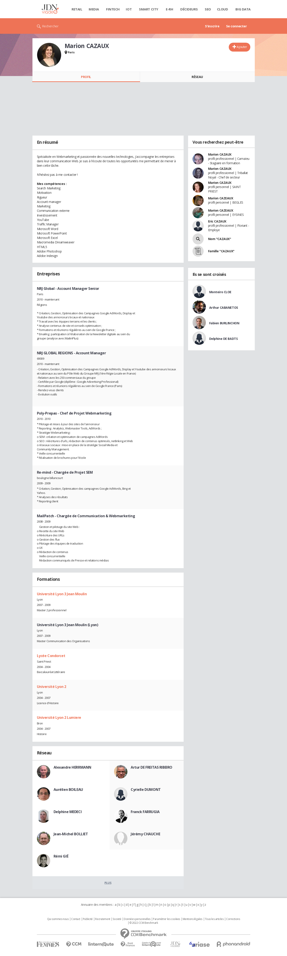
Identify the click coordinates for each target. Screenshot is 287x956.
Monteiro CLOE (220, 292)
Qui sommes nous (58, 919)
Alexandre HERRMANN (72, 767)
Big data (243, 9)
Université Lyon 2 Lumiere (59, 717)
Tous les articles (214, 919)
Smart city (148, 9)
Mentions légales (192, 919)
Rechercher (50, 26)
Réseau (197, 77)
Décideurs (189, 9)
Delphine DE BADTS (223, 339)
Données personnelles (137, 919)
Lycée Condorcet (51, 655)
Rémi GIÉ (61, 856)
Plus (107, 883)
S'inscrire (212, 26)
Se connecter (236, 26)
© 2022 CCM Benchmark (143, 922)
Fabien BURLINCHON (224, 323)
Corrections (233, 919)
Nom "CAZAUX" (219, 239)
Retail (77, 9)
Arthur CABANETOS (223, 307)
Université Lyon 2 (51, 686)
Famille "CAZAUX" (221, 251)
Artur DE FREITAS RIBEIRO (151, 767)
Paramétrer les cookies (166, 919)
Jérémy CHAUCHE (145, 834)
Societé (117, 919)
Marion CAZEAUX (220, 198)
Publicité (88, 919)
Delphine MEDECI (68, 811)
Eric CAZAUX (217, 221)
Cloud (222, 9)
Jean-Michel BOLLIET (71, 834)
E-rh (169, 9)
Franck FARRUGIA (145, 811)
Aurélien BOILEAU (68, 789)
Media (94, 9)
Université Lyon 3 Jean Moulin (62, 593)
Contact (75, 919)
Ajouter (242, 47)
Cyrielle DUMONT (146, 789)
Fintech (113, 9)
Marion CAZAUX (220, 154)
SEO (208, 9)
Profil (86, 77)
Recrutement (102, 919)
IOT (129, 9)
